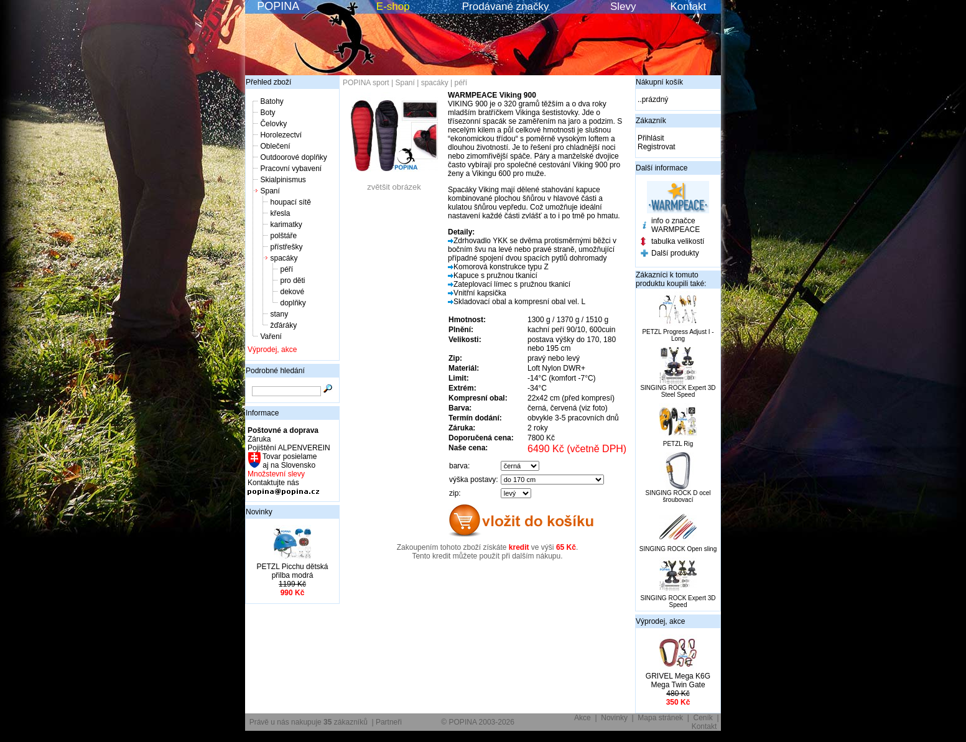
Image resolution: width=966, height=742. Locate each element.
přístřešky (286, 247)
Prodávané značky (505, 6)
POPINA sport (366, 82)
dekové (292, 291)
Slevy (623, 6)
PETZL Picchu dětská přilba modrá (292, 571)
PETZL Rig (678, 443)
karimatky (286, 224)
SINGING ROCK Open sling (678, 548)
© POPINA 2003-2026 (477, 722)
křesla (280, 213)
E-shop (393, 6)
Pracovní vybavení (291, 168)
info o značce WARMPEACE (675, 225)
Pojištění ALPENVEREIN (289, 447)
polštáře (283, 235)
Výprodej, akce (272, 349)
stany (279, 314)
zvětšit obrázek (394, 183)
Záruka (259, 439)
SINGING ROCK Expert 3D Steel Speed (677, 391)
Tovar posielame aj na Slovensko (289, 461)
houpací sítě (290, 202)
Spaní (269, 191)
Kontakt (689, 6)
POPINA (278, 6)
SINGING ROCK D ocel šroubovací (677, 496)
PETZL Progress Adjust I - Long (677, 335)
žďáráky (283, 325)
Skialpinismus (282, 179)
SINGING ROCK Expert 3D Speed (677, 601)
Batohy (271, 101)
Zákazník (651, 120)
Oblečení (275, 146)
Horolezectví (281, 135)
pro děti (292, 280)
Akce (582, 717)
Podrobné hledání (275, 370)
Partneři (389, 722)
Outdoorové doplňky (293, 157)
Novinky (259, 512)
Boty (267, 112)
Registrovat (657, 146)
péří (286, 269)
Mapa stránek (660, 717)
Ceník (703, 717)
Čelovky (273, 123)
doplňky (292, 303)
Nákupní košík (659, 82)
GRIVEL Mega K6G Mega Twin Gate (678, 680)
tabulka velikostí (677, 241)
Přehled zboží (268, 82)
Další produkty (675, 253)
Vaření (270, 336)
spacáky (283, 258)
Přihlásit (651, 138)
